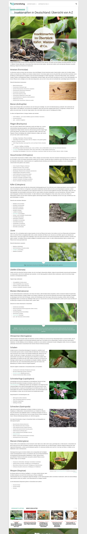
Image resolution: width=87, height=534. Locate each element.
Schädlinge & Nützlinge (21, 9)
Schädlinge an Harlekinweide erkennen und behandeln (43, 524)
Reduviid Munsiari (63, 471)
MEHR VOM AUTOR (32, 508)
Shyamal (58, 471)
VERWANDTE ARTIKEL (17, 508)
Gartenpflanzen (31, 4)
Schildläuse (15, 249)
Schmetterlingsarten (14, 384)
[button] (76, 3)
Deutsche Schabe (17, 373)
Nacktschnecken (16, 434)
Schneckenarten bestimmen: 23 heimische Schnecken (57, 524)
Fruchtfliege (15, 149)
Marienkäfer (15, 213)
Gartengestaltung (43, 4)
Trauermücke (16, 315)
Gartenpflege (12, 8)
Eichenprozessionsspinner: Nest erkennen (30, 523)
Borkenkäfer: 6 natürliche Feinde (71, 523)
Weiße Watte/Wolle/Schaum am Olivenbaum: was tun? (16, 524)
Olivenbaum (16, 521)
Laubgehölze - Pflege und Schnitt (43, 521)
